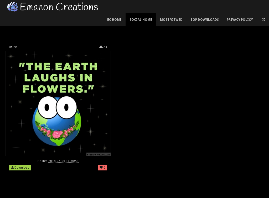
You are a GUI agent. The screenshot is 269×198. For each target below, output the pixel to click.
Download (20, 167)
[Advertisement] (99, 27)
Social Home (141, 20)
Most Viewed (171, 20)
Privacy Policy (240, 20)
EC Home (114, 20)
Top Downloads (204, 20)
